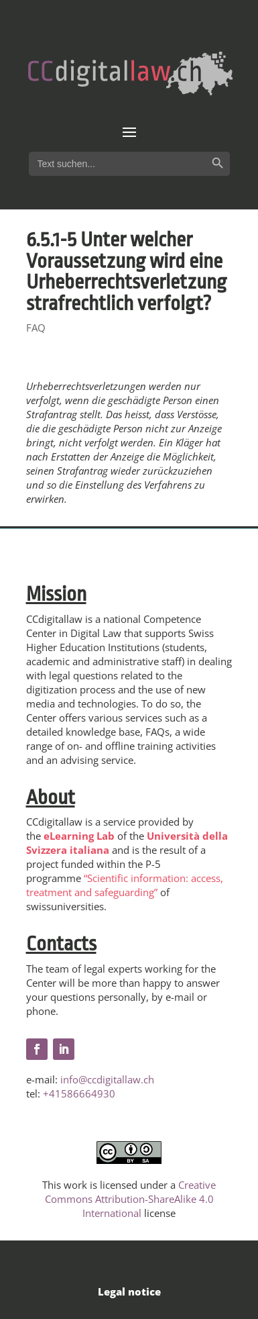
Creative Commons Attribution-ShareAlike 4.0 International (130, 1199)
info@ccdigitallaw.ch (107, 1079)
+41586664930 (79, 1093)
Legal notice (129, 1291)
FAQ (36, 327)
